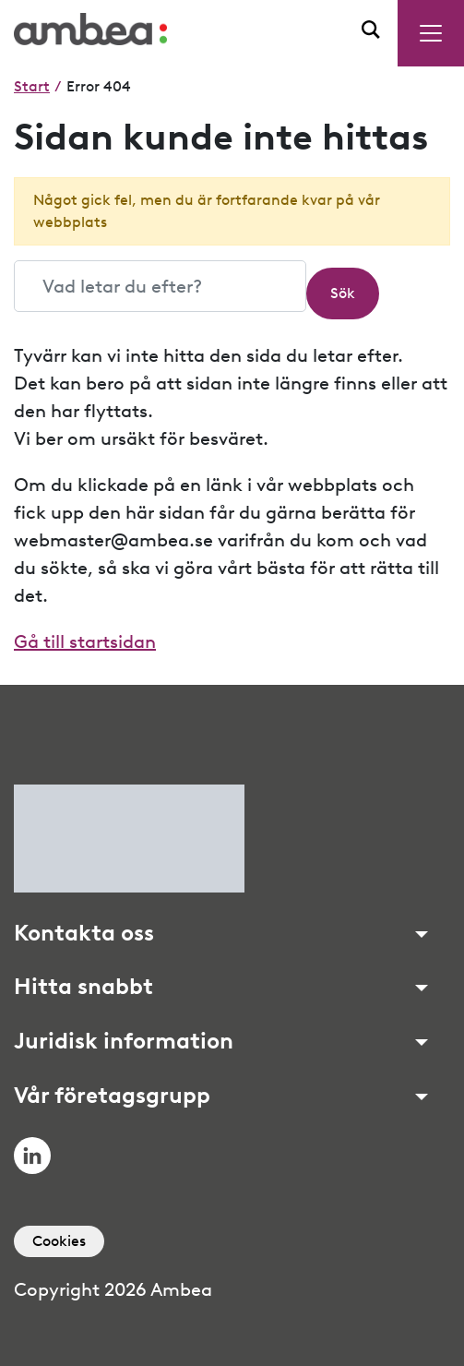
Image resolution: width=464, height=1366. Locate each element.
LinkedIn (32, 1155)
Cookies (59, 1241)
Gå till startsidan (85, 641)
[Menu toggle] (431, 33)
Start (32, 86)
